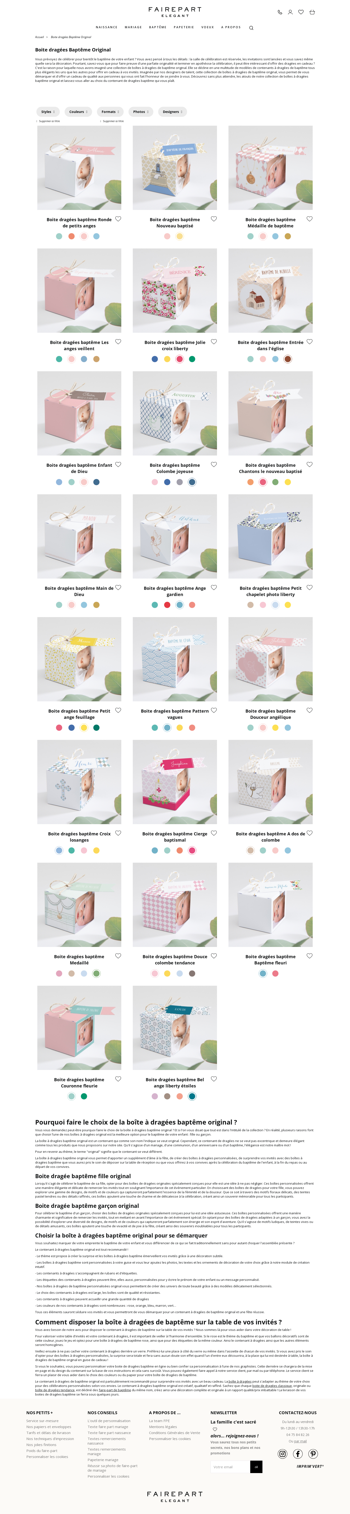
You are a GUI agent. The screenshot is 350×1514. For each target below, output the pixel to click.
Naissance (107, 27)
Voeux (207, 27)
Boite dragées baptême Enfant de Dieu (79, 468)
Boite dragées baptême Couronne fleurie (79, 1083)
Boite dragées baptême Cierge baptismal (174, 837)
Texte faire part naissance (109, 1432)
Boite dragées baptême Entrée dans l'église (271, 345)
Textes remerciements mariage (107, 1451)
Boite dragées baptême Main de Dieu (79, 591)
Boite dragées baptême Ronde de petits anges (79, 223)
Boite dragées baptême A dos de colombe (270, 837)
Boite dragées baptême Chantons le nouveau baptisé (270, 468)
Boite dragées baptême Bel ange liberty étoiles (175, 1083)
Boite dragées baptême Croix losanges (79, 837)
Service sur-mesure (42, 1420)
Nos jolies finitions (41, 1444)
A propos (231, 27)
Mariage (133, 27)
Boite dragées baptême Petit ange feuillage (79, 714)
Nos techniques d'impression (50, 1438)
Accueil (39, 37)
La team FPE (159, 1420)
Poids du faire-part (41, 1450)
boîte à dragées (240, 1381)
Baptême (158, 27)
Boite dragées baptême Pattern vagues (175, 714)
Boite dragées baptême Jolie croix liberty (175, 345)
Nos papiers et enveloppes (48, 1426)
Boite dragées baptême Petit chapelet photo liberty (271, 591)
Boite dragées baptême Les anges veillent (79, 345)
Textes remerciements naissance (107, 1441)
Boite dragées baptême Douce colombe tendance (175, 960)
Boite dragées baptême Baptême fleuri (270, 960)
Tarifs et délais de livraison (48, 1432)
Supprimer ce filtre (49, 121)
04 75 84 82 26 (297, 1434)
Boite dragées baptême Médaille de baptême (270, 223)
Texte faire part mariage (108, 1426)
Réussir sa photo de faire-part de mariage (113, 1468)
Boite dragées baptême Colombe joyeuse (175, 468)
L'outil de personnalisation (109, 1420)
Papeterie (184, 27)
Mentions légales (163, 1426)
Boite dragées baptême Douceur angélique (270, 714)
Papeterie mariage (103, 1459)
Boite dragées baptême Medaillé (79, 960)
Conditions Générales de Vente (174, 1432)
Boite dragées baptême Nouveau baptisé (175, 223)
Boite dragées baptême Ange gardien (175, 591)
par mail (300, 1441)
